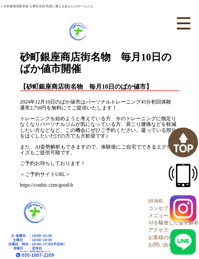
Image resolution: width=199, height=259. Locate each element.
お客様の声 (160, 237)
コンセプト (160, 208)
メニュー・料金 (166, 215)
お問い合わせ (163, 244)
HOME (155, 201)
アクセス (158, 230)
